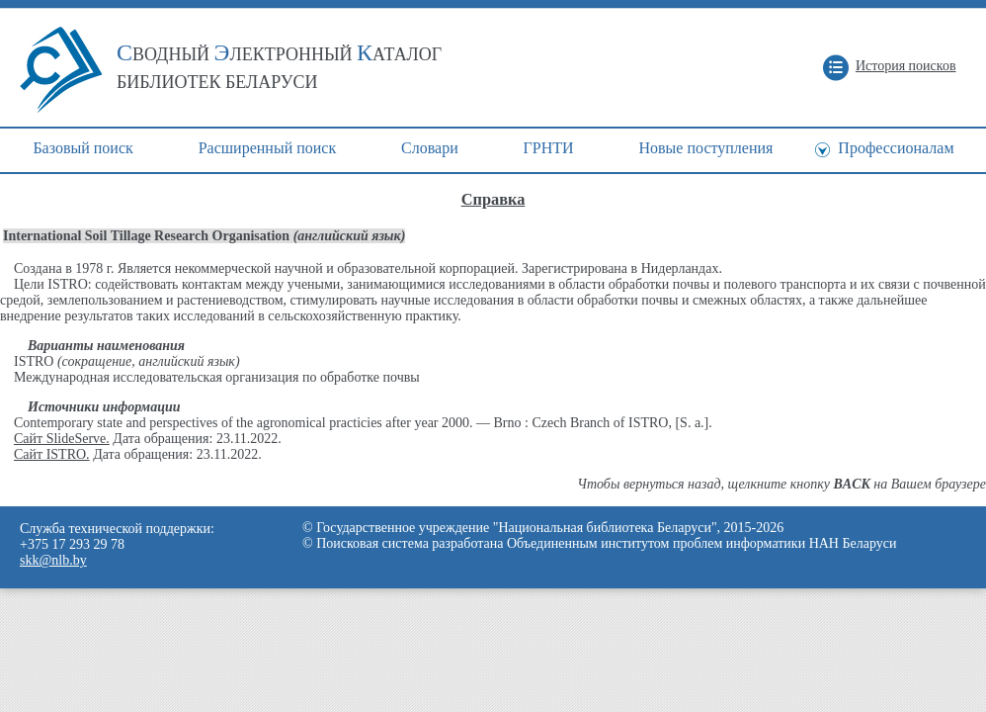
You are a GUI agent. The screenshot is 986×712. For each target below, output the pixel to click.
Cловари (429, 147)
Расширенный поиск (268, 147)
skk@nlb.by (53, 560)
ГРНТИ (549, 147)
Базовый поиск (82, 147)
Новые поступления (705, 147)
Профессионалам (895, 147)
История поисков (906, 65)
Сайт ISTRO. (52, 454)
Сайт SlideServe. (62, 438)
